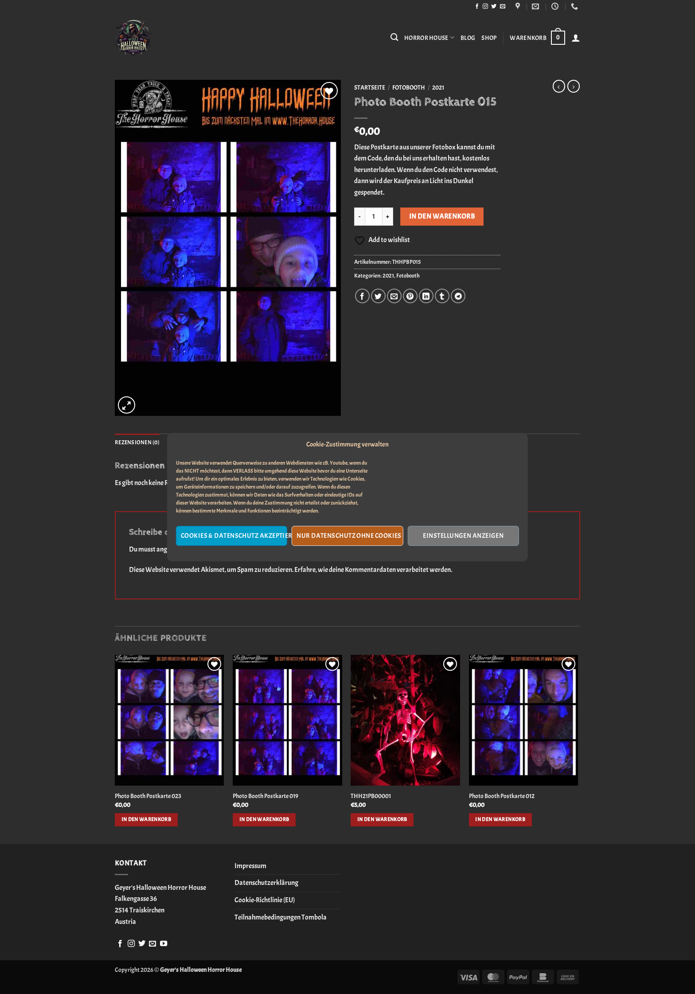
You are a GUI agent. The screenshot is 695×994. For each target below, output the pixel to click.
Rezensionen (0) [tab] (137, 442)
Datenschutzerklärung (266, 882)
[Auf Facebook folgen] (477, 7)
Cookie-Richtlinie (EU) (264, 900)
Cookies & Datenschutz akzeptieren (234, 536)
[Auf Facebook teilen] (362, 296)
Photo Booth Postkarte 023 (148, 796)
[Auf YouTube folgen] (163, 944)
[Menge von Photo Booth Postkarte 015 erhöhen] (388, 216)
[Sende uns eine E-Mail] (502, 7)
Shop (488, 38)
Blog (468, 38)
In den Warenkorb (442, 216)
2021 (438, 87)
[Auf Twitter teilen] (378, 296)
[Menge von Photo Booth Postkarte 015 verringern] (359, 216)
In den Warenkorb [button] (146, 819)
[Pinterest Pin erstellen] (410, 296)
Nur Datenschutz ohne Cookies (349, 536)
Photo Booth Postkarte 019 (265, 796)
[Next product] (559, 86)
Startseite (369, 87)
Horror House (429, 37)
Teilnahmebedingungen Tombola (280, 917)
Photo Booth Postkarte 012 (502, 796)
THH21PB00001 (371, 796)
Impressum (250, 865)
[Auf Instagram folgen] (485, 7)
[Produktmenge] (374, 216)
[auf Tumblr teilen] (442, 296)
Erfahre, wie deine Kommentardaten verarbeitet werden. (373, 569)
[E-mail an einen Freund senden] (394, 296)
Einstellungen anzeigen (463, 536)
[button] (537, 37)
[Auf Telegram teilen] (458, 296)
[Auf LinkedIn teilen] (426, 296)
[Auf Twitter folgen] (493, 7)
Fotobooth (408, 87)
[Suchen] (394, 37)
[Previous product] (573, 86)
